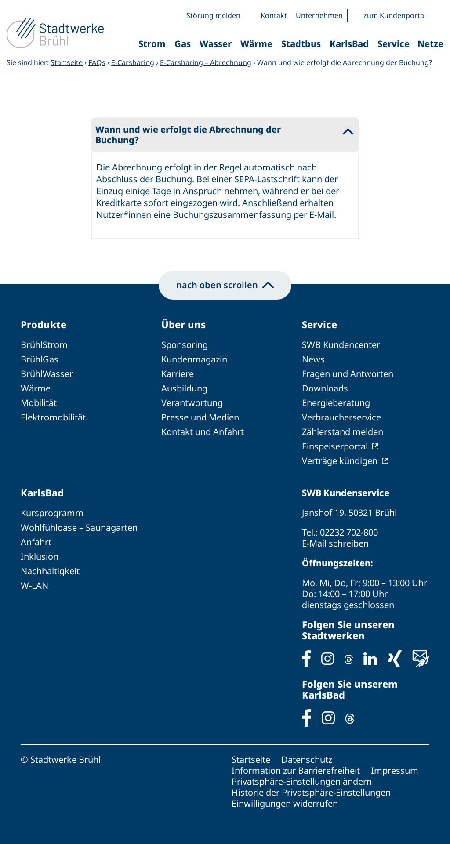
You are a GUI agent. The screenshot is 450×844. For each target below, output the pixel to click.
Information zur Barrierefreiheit (296, 770)
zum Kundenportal (394, 15)
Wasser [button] (216, 44)
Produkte (43, 324)
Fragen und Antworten (347, 374)
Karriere (177, 374)
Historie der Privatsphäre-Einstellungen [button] (311, 792)
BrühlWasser (47, 374)
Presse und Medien (200, 417)
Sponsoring (184, 345)
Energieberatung (336, 403)
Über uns (183, 324)
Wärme (36, 388)
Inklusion (39, 556)
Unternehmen (319, 15)
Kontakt (274, 15)
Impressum (394, 770)
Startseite (67, 62)
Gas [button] (182, 44)
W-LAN (34, 585)
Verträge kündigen (339, 461)
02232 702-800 (349, 532)
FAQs (96, 62)
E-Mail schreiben (335, 543)
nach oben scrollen (225, 285)
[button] (436, 15)
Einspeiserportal (335, 446)
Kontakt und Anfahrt (202, 432)
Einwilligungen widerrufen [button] (285, 803)
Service (319, 324)
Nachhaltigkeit (50, 571)
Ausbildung (184, 388)
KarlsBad (42, 492)
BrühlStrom (44, 345)
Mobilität (39, 403)
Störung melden (213, 15)
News (313, 359)
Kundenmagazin (194, 359)
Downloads (325, 388)
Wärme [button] (256, 44)
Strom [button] (152, 44)
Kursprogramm (52, 513)
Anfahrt (36, 542)
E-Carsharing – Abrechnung (205, 62)
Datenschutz (306, 759)
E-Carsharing (132, 62)
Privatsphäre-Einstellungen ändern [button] (302, 781)
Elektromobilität (53, 417)
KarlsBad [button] (349, 44)
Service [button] (393, 44)
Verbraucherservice (341, 417)
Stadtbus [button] (301, 44)
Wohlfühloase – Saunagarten (79, 527)
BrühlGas (39, 359)
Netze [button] (430, 44)
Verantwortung (192, 403)
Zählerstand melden (342, 432)
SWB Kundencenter (341, 345)
